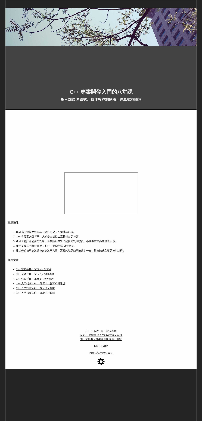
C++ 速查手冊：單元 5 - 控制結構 (35, 274)
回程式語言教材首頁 (101, 352)
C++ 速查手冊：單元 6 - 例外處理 (35, 278)
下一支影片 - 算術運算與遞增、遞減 (101, 339)
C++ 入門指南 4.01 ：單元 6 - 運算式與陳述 (40, 283)
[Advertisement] (83, 65)
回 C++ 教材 (101, 346)
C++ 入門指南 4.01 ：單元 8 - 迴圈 (35, 292)
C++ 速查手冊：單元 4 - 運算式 (33, 269)
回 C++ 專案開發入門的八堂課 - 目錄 (101, 335)
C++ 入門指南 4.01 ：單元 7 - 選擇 (35, 288)
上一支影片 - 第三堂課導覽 (101, 331)
